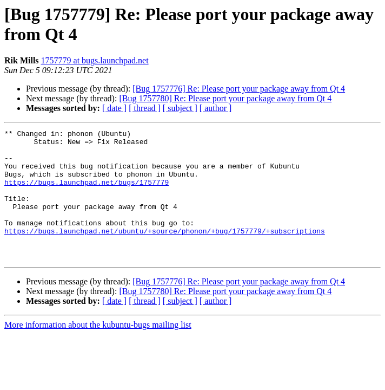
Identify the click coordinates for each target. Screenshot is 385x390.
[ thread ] (145, 108)
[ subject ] (180, 108)
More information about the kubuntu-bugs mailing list (97, 350)
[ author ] (216, 108)
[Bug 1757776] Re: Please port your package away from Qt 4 (238, 88)
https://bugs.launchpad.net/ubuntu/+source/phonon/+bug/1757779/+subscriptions (164, 252)
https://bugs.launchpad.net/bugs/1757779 (86, 193)
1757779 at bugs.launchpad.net (95, 60)
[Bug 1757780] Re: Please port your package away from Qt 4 (225, 98)
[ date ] (114, 108)
